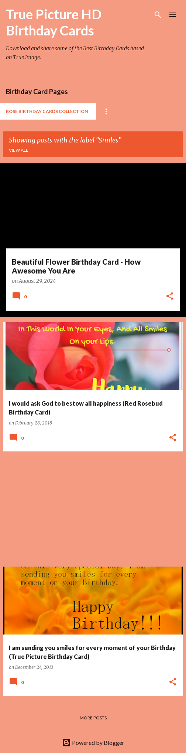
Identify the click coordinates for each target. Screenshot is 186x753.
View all (18, 150)
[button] (169, 297)
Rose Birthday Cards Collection (47, 111)
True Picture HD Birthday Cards (53, 22)
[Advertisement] (93, 509)
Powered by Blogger (93, 742)
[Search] (158, 15)
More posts (93, 718)
